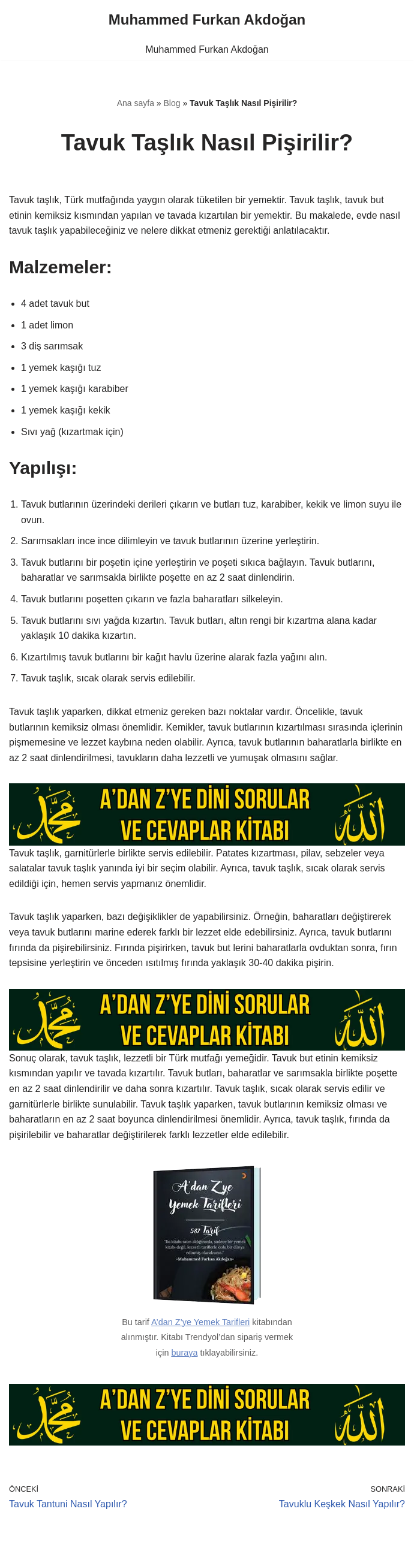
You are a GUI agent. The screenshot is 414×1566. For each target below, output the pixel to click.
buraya (184, 1352)
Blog (172, 103)
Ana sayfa (135, 103)
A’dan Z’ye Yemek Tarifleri (200, 1322)
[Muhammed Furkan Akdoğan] (207, 19)
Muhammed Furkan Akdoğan (206, 49)
